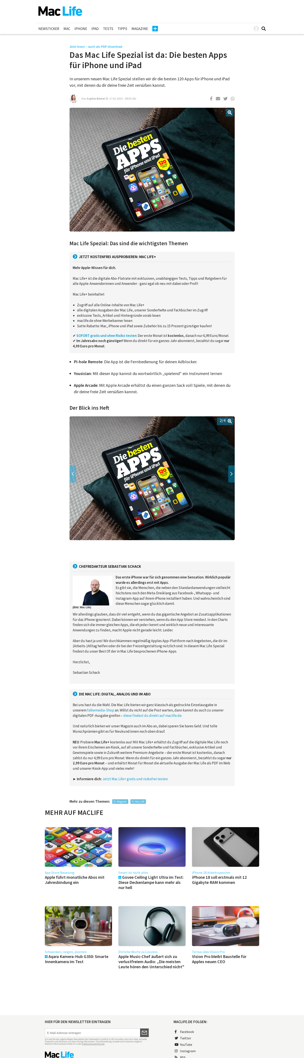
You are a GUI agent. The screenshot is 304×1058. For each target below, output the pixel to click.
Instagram (185, 1051)
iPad (95, 28)
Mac (67, 28)
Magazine (140, 28)
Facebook (184, 1032)
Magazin (122, 801)
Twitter (183, 1038)
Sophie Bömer (96, 98)
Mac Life (139, 801)
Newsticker (48, 28)
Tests (108, 28)
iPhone (80, 28)
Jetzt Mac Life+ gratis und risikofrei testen (135, 779)
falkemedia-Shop (100, 710)
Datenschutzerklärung (93, 1043)
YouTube (183, 1044)
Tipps (122, 28)
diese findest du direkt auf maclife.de (152, 715)
